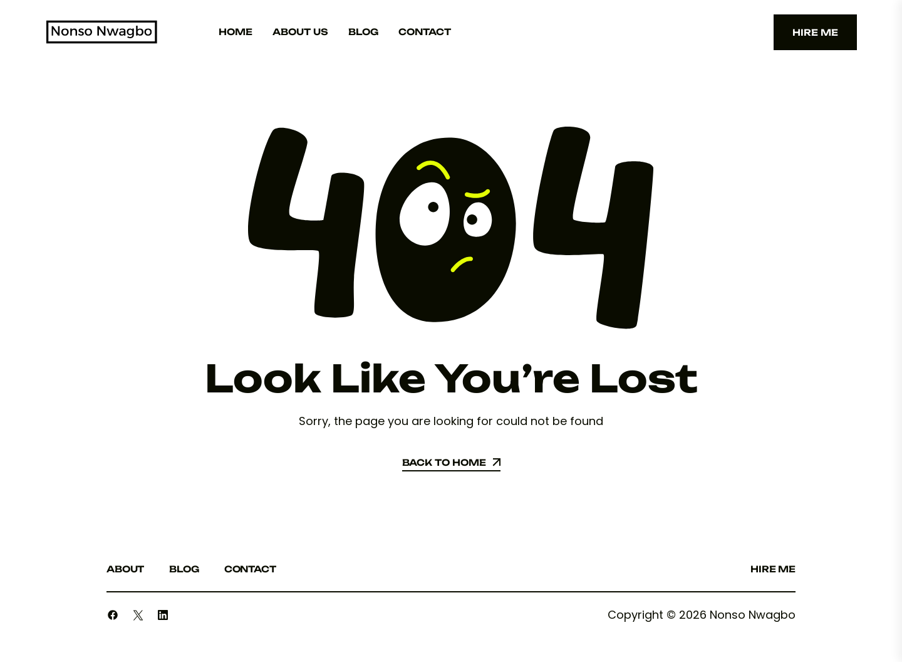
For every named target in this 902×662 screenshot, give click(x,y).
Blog (363, 31)
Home (235, 31)
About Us (300, 31)
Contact (424, 31)
